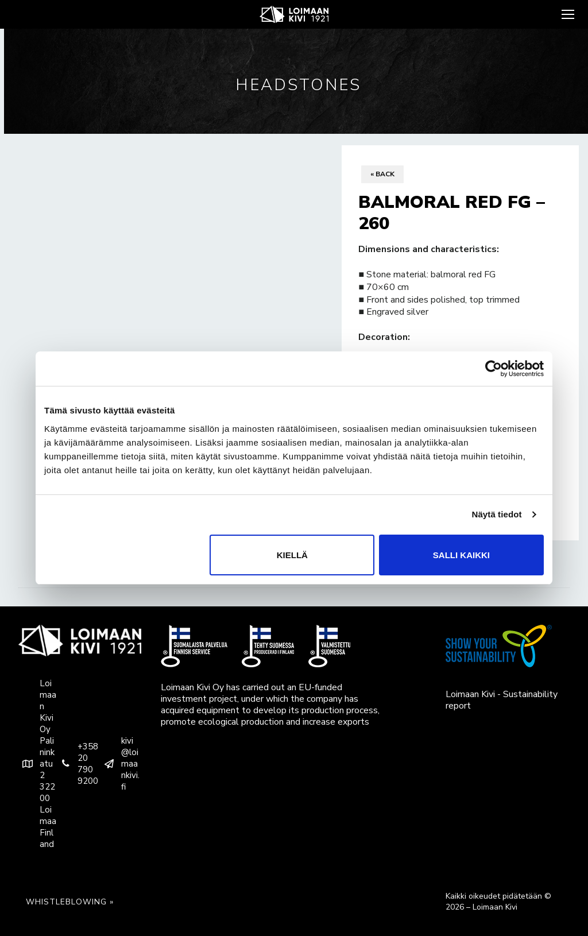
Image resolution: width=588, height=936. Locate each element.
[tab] (294, 587)
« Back (382, 174)
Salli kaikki (461, 555)
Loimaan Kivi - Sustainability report (502, 700)
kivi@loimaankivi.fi (120, 763)
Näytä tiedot (497, 514)
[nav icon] (566, 14)
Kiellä (292, 555)
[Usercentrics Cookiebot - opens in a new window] (493, 368)
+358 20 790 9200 (77, 764)
